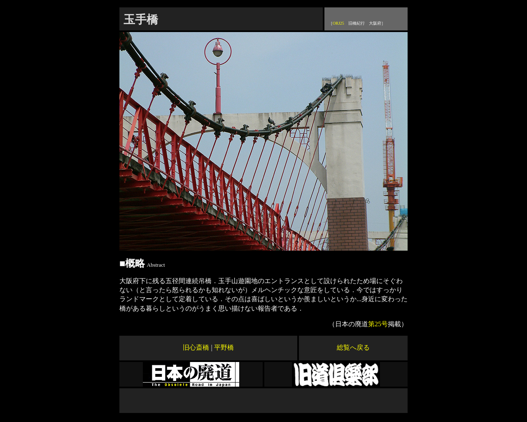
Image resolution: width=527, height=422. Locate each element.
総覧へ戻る (353, 347)
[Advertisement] (263, 400)
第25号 (378, 324)
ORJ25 (338, 23)
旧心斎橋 (196, 347)
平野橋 (224, 347)
